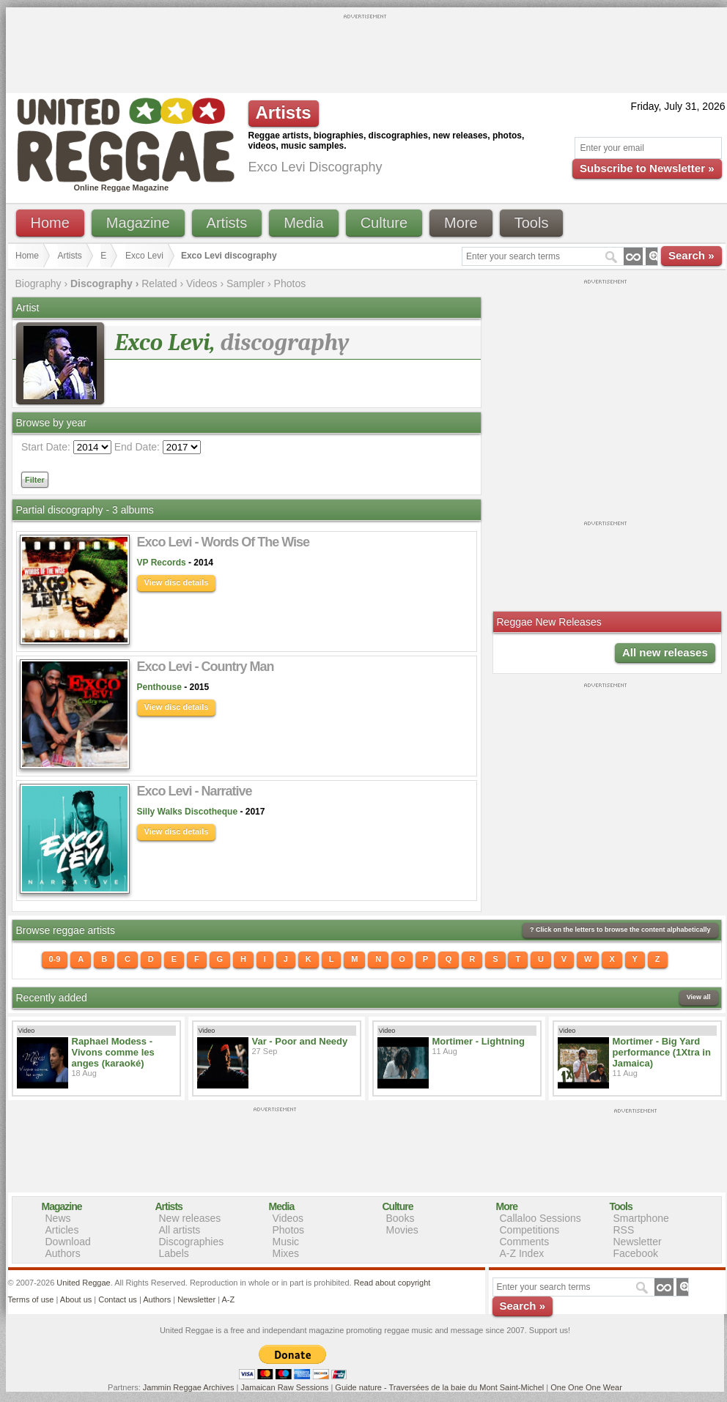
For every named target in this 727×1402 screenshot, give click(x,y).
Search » (691, 255)
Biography (38, 283)
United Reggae (83, 1282)
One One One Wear (586, 1387)
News (58, 1218)
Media (303, 223)
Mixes (286, 1253)
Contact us (117, 1299)
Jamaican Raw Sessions (285, 1387)
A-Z (228, 1299)
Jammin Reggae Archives (189, 1387)
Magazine (138, 223)
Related (159, 283)
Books (400, 1218)
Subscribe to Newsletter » (647, 168)
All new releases (665, 652)
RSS (624, 1230)
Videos (202, 283)
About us (76, 1299)
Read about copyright (392, 1282)
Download (68, 1241)
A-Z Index (522, 1253)
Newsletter (637, 1241)
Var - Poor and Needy (300, 1041)
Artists (227, 223)
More (461, 223)
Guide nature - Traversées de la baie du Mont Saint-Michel (439, 1387)
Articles (62, 1230)
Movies (402, 1230)
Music (286, 1241)
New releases (190, 1218)
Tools (531, 223)
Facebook (635, 1253)
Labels (174, 1253)
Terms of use (31, 1299)
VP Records (161, 562)
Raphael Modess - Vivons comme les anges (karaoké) (113, 1052)
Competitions (530, 1230)
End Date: (137, 447)
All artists (180, 1230)
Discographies (191, 1241)
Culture (384, 223)
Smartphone (641, 1218)
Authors (63, 1253)
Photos (290, 283)
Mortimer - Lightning (478, 1041)
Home (50, 223)
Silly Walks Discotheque (187, 811)
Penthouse (159, 687)
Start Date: (45, 447)
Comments (525, 1241)
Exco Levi (144, 256)
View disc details (176, 582)
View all (699, 997)
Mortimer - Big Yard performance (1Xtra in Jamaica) (662, 1052)
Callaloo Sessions (540, 1218)
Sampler (245, 283)
